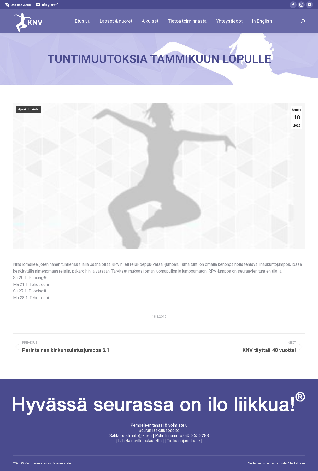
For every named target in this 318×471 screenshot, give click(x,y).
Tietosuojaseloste (183, 440)
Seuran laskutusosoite (159, 430)
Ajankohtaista (28, 109)
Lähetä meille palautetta (140, 440)
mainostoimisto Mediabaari (284, 463)
